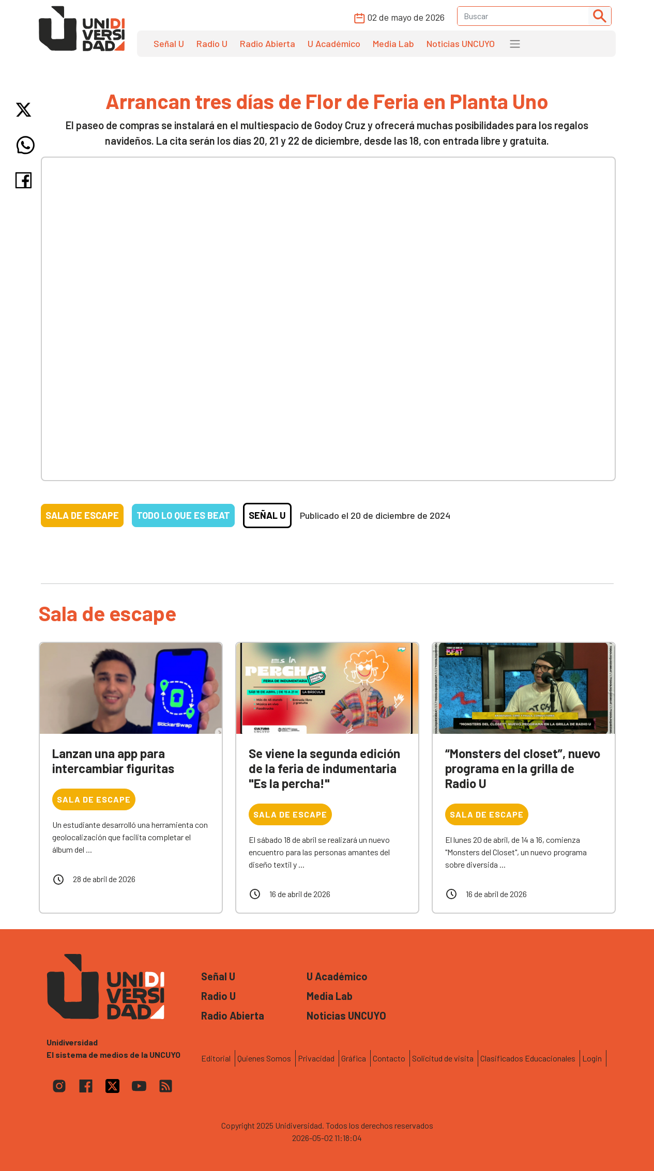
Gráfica (353, 1058)
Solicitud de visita (443, 1058)
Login (592, 1058)
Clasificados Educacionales (527, 1058)
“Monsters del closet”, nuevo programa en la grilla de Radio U (522, 768)
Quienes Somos (264, 1058)
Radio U (211, 43)
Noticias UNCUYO (461, 43)
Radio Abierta (267, 43)
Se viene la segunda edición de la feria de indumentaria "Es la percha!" (324, 768)
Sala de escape (82, 515)
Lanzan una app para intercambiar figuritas (113, 761)
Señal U (169, 43)
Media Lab (393, 43)
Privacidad (316, 1058)
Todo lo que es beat (183, 515)
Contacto (389, 1058)
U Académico (334, 43)
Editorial (216, 1058)
